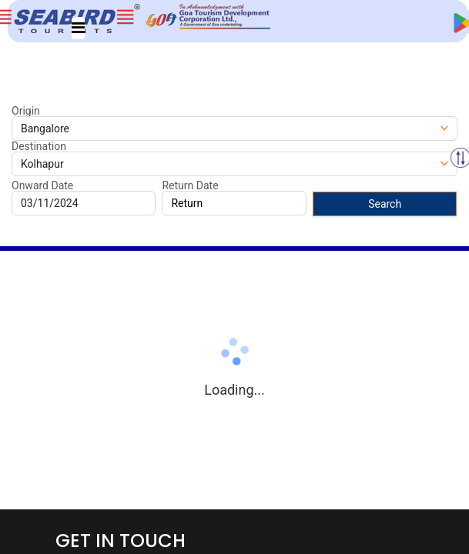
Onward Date (42, 185)
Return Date (190, 185)
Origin (26, 110)
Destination (39, 146)
